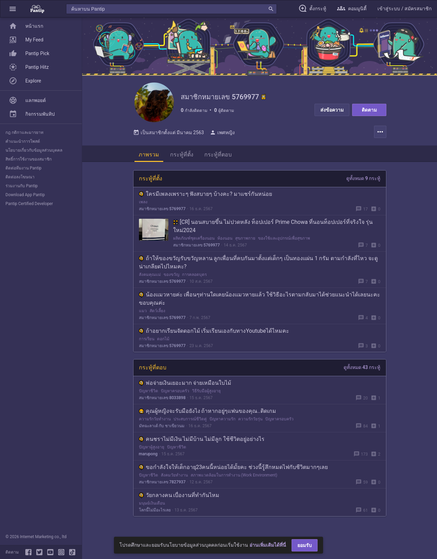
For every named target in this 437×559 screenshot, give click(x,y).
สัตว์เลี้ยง (157, 312)
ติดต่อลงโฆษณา (20, 177)
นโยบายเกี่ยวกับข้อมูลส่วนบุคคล (33, 150)
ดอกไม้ (163, 340)
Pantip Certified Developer (29, 203)
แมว (143, 312)
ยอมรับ (304, 545)
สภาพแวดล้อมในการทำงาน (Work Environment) (234, 476)
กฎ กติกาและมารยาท (24, 132)
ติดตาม (369, 110)
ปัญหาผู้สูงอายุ (151, 448)
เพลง (143, 203)
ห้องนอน (224, 239)
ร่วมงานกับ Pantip (21, 185)
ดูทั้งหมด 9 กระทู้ (363, 179)
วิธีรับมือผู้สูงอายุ (206, 392)
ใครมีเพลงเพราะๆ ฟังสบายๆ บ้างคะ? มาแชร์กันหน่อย (205, 195)
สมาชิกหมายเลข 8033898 (162, 399)
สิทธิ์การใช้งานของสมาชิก (28, 159)
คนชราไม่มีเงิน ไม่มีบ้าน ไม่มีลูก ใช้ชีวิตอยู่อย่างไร (202, 440)
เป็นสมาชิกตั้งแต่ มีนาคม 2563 (168, 134)
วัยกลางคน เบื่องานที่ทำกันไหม (179, 496)
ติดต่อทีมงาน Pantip (23, 168)
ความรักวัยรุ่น (250, 420)
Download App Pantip (25, 194)
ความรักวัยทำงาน (155, 420)
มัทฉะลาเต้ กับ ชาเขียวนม (162, 427)
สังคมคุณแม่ (150, 276)
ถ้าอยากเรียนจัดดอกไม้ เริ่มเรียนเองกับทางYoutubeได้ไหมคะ (214, 332)
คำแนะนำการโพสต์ (22, 141)
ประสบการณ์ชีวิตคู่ (190, 420)
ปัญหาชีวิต (148, 392)
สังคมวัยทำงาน (174, 476)
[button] (12, 8)
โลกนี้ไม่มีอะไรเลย (155, 511)
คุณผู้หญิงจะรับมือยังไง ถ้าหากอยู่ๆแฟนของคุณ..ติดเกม (207, 412)
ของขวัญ (171, 276)
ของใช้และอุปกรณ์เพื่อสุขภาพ (284, 239)
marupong (148, 455)
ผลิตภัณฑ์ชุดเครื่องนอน (194, 239)
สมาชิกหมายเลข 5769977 (162, 210)
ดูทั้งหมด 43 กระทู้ (362, 368)
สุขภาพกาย (245, 239)
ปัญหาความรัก (222, 420)
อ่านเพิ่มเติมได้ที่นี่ (267, 545)
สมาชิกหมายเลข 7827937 (162, 483)
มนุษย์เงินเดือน (152, 504)
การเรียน (146, 340)
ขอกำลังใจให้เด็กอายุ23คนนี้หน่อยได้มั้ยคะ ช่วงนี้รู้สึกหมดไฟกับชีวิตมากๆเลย (233, 468)
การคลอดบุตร (194, 276)
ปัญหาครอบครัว (175, 392)
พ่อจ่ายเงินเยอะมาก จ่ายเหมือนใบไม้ (185, 384)
